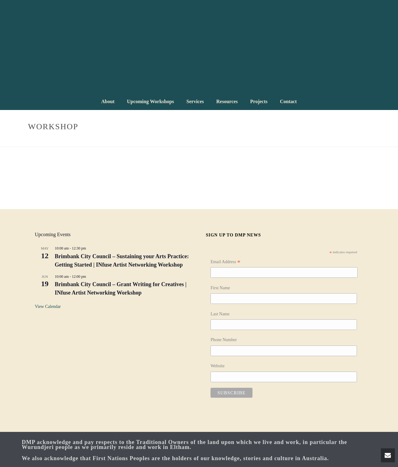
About (108, 101)
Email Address (225, 262)
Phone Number (224, 339)
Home (336, 141)
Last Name (220, 314)
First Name (220, 288)
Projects (259, 101)
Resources (227, 101)
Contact (288, 101)
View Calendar (48, 306)
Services (195, 101)
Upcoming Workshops (150, 101)
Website (217, 366)
